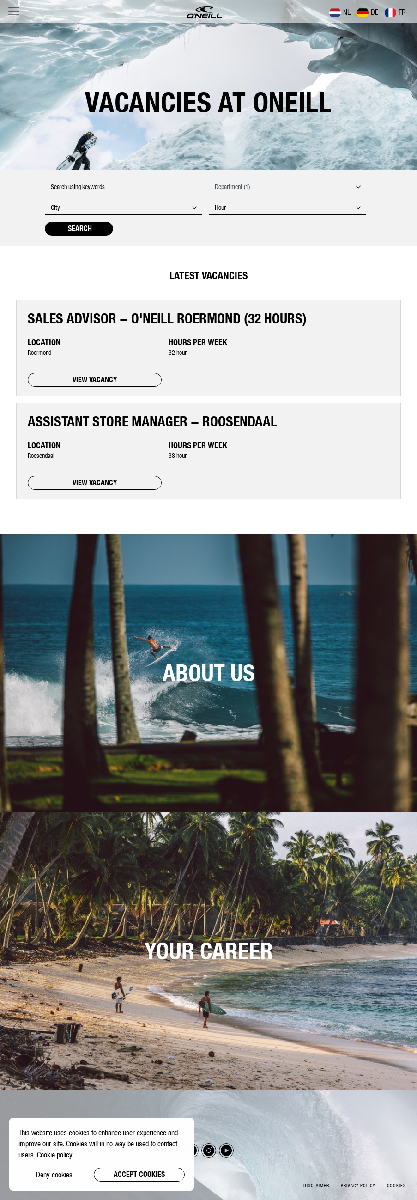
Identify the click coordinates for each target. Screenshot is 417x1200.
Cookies (396, 1185)
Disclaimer (316, 1185)
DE (367, 12)
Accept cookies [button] (139, 1174)
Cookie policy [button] (55, 1155)
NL (340, 12)
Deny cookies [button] (54, 1174)
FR (395, 12)
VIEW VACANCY (95, 379)
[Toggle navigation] (14, 11)
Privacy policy (358, 1185)
